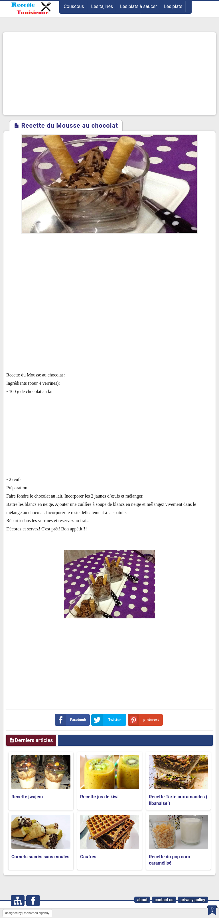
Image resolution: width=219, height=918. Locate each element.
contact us (164, 899)
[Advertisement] (109, 74)
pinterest (144, 719)
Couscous (74, 6)
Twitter (107, 719)
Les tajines (102, 6)
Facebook (71, 719)
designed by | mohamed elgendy (27, 913)
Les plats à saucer (138, 6)
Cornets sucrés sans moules (40, 856)
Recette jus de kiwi (99, 796)
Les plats (173, 6)
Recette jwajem (27, 796)
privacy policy (193, 899)
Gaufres (88, 856)
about (142, 899)
